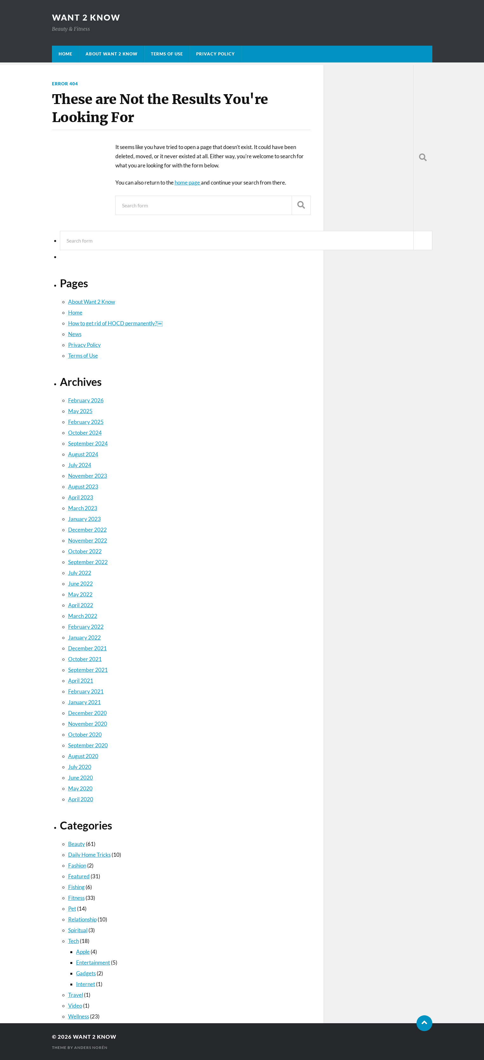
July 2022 (79, 572)
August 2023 (83, 486)
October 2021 (85, 659)
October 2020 (85, 734)
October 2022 (85, 551)
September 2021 (88, 670)
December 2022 (87, 529)
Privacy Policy (215, 53)
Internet (85, 984)
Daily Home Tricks (89, 854)
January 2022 (84, 637)
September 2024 (88, 443)
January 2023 (84, 519)
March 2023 (82, 508)
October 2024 (85, 432)
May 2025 (80, 411)
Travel (75, 995)
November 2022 (87, 540)
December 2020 (87, 713)
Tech (73, 941)
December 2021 (87, 648)
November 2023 (87, 475)
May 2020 (80, 788)
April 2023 (80, 497)
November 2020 (87, 723)
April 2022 (80, 605)
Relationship (82, 919)
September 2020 (88, 745)
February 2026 (86, 400)
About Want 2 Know (112, 53)
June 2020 (80, 777)
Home (65, 53)
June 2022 (80, 583)
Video (75, 1005)
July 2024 (79, 465)
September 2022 (88, 562)
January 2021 (84, 702)
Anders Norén (90, 1047)
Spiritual (77, 930)
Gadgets (86, 973)
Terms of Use (167, 53)
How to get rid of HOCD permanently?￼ (115, 323)
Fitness (76, 897)
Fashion (77, 865)
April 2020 (80, 799)
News (74, 334)
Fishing (76, 887)
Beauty (76, 844)
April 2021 (80, 680)
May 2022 (80, 594)
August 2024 (83, 454)
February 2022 (86, 626)
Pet (72, 908)
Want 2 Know (86, 17)
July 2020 (79, 767)
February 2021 (86, 691)
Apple (83, 951)
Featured (79, 876)
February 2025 (86, 422)
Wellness (78, 1016)
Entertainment (93, 962)
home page (188, 182)
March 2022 (82, 616)
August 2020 (83, 756)
